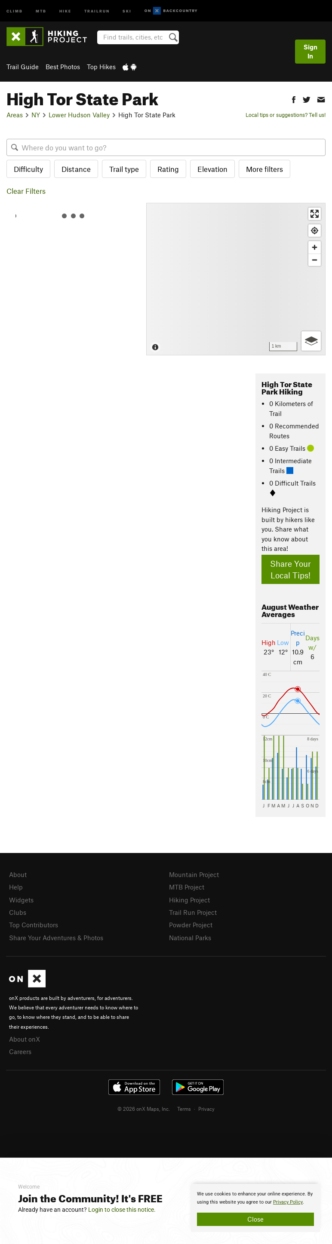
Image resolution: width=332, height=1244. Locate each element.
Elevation (212, 169)
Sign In (310, 51)
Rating (168, 169)
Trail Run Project (193, 912)
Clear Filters (26, 190)
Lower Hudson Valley (79, 115)
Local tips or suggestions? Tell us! (286, 114)
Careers (20, 1051)
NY (35, 115)
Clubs (17, 912)
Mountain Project (194, 874)
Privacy (206, 1109)
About (18, 874)
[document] (255, 1208)
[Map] (236, 279)
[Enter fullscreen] (314, 214)
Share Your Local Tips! (290, 569)
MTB (41, 10)
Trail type (124, 169)
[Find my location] (314, 230)
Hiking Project (189, 900)
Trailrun (97, 10)
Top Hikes (101, 66)
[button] (294, 99)
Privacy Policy (288, 1202)
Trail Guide (22, 66)
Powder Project (190, 925)
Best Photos (63, 66)
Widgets (21, 900)
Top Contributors (33, 925)
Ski (127, 10)
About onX (24, 1039)
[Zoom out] (314, 260)
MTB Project (186, 887)
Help (16, 887)
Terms (184, 1109)
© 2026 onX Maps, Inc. (143, 1109)
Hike (65, 10)
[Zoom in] (314, 247)
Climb (14, 10)
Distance (76, 169)
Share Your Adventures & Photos (56, 937)
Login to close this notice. (122, 1209)
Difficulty (28, 169)
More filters (264, 169)
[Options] (311, 341)
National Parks (190, 937)
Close (255, 1219)
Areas (14, 115)
